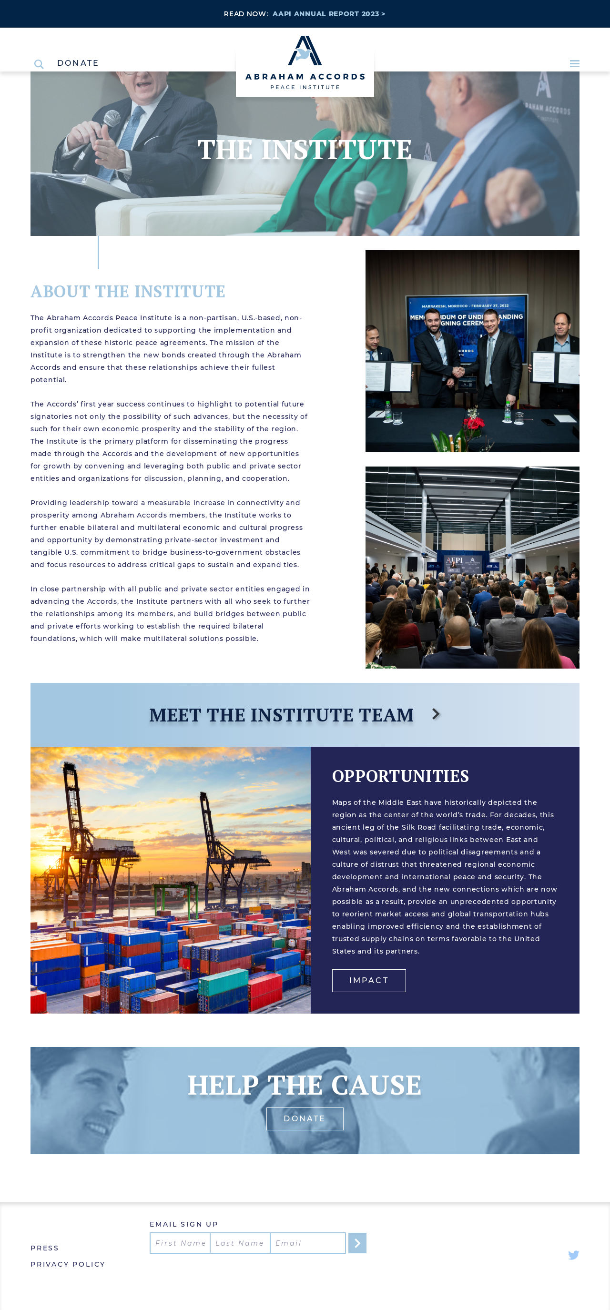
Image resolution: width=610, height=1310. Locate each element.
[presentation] (222, 1272)
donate (305, 1118)
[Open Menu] (575, 63)
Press (45, 1248)
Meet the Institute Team (296, 714)
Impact (369, 980)
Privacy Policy (68, 1264)
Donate (78, 63)
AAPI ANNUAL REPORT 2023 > (329, 14)
